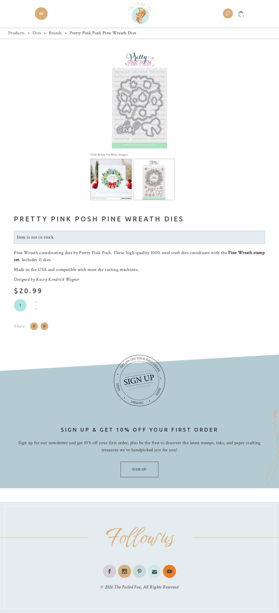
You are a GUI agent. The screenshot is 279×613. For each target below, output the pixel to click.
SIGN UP (139, 469)
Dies (36, 33)
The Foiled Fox (127, 587)
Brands (55, 33)
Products (16, 33)
